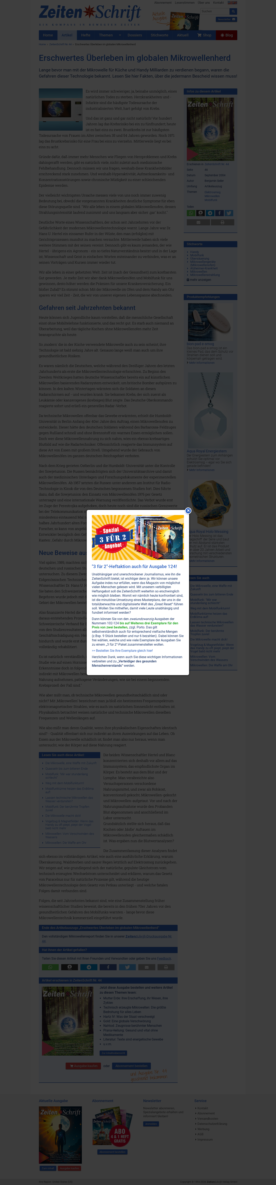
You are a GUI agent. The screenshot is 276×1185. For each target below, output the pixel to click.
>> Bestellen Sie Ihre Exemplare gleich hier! (122, 651)
